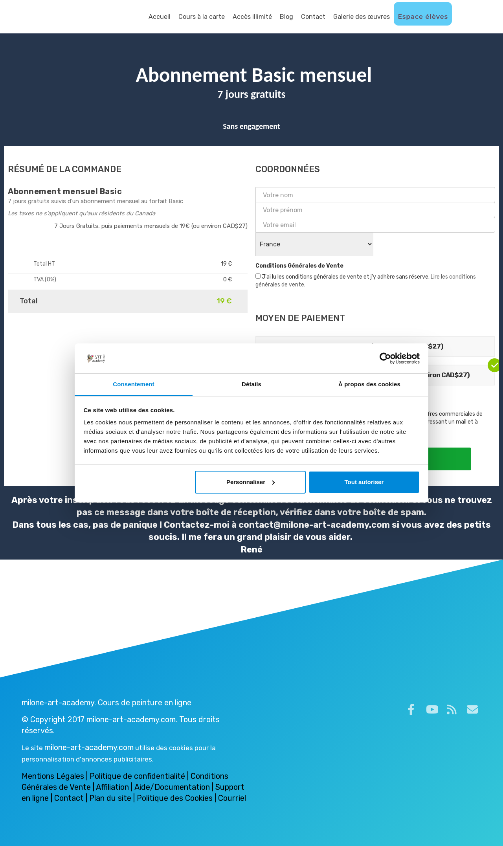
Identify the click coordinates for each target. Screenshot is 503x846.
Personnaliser (250, 482)
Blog (286, 16)
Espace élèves (423, 16)
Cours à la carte (201, 16)
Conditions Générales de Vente (299, 265)
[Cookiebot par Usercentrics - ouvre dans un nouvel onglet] (385, 358)
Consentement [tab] (133, 384)
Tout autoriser (364, 482)
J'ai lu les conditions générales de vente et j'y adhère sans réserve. (365, 280)
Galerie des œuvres (361, 16)
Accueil (160, 16)
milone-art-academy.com (89, 747)
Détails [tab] (251, 384)
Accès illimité (252, 16)
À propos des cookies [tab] (369, 384)
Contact (313, 16)
